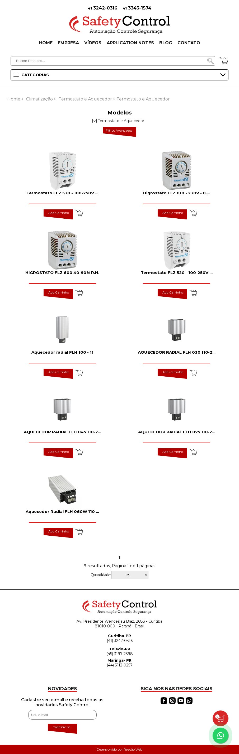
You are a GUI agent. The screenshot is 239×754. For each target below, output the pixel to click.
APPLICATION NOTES (130, 42)
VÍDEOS (92, 42)
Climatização (39, 99)
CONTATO (188, 42)
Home (13, 99)
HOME (46, 42)
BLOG (165, 42)
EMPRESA (68, 42)
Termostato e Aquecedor (85, 99)
